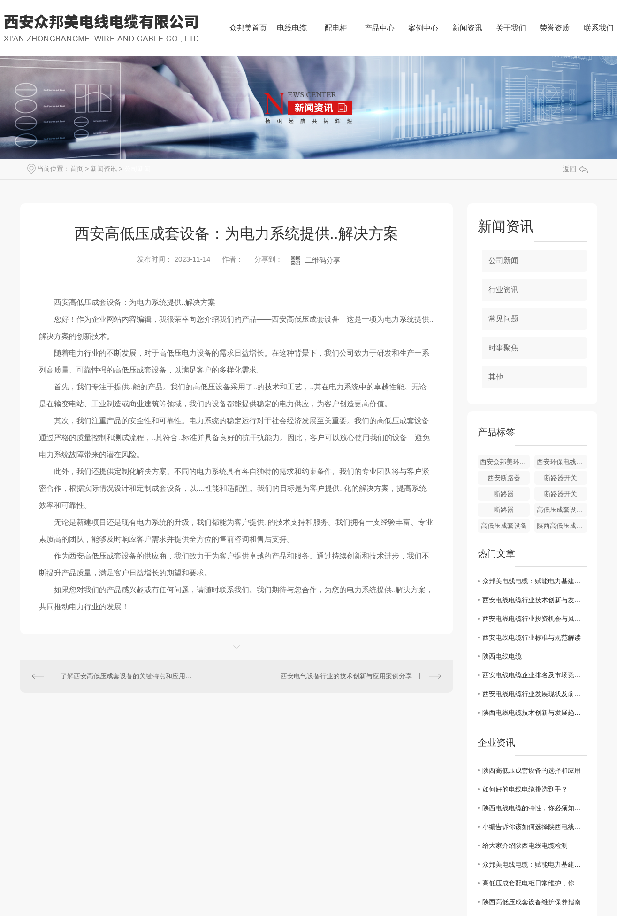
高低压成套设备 (504, 525)
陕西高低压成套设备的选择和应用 (531, 770)
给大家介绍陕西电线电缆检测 (525, 845)
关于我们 (511, 28)
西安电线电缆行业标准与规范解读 (531, 637)
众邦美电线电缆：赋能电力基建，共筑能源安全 (534, 581)
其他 (495, 377)
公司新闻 (137, 168)
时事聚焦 (503, 348)
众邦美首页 (248, 28)
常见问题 (503, 319)
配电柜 (336, 28)
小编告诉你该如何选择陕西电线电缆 (534, 827)
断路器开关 (560, 477)
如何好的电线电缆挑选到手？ (525, 789)
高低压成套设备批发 (562, 509)
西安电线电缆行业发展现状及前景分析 (534, 694)
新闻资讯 (467, 28)
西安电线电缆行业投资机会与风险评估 (534, 618)
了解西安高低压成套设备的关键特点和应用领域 (128, 676)
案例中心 (423, 28)
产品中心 (380, 28)
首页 (76, 168)
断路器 (504, 493)
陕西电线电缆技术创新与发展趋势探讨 (534, 712)
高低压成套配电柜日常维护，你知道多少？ (534, 883)
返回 (575, 169)
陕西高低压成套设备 (562, 525)
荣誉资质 (555, 28)
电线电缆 (292, 28)
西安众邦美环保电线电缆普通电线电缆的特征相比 (505, 462)
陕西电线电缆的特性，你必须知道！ (534, 808)
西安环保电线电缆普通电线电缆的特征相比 (562, 462)
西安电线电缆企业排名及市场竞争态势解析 (534, 675)
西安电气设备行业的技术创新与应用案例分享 (346, 676)
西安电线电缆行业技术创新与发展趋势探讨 (534, 600)
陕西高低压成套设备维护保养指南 (531, 902)
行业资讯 (503, 290)
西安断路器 (504, 477)
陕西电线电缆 (502, 656)
